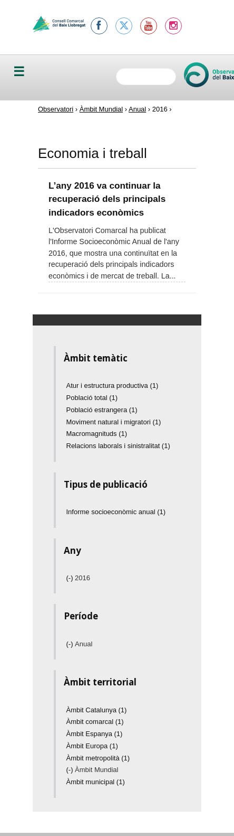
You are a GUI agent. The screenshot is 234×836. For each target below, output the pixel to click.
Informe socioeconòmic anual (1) (116, 512)
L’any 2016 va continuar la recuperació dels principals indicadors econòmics (106, 199)
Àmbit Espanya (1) (94, 734)
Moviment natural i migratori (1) (113, 422)
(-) (70, 578)
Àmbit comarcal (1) (95, 722)
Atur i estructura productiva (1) (112, 385)
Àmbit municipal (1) (95, 782)
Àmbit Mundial (101, 109)
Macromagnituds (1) (97, 434)
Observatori (55, 109)
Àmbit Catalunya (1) (96, 710)
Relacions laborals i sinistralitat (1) (118, 446)
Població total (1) (92, 398)
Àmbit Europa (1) (92, 746)
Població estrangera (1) (102, 410)
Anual (137, 109)
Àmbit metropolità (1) (98, 758)
